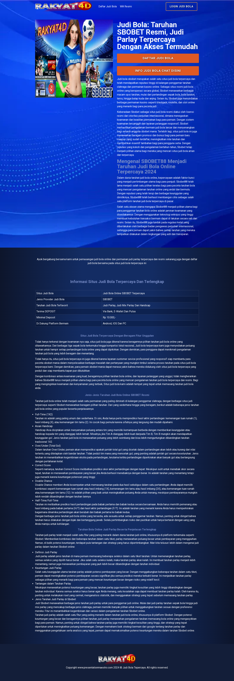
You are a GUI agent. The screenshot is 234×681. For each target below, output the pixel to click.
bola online (55, 401)
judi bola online (148, 177)
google (151, 626)
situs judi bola (158, 111)
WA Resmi (126, 6)
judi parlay (50, 535)
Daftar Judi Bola (107, 6)
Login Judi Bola (181, 6)
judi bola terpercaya (70, 359)
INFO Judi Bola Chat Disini (158, 71)
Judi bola (122, 79)
